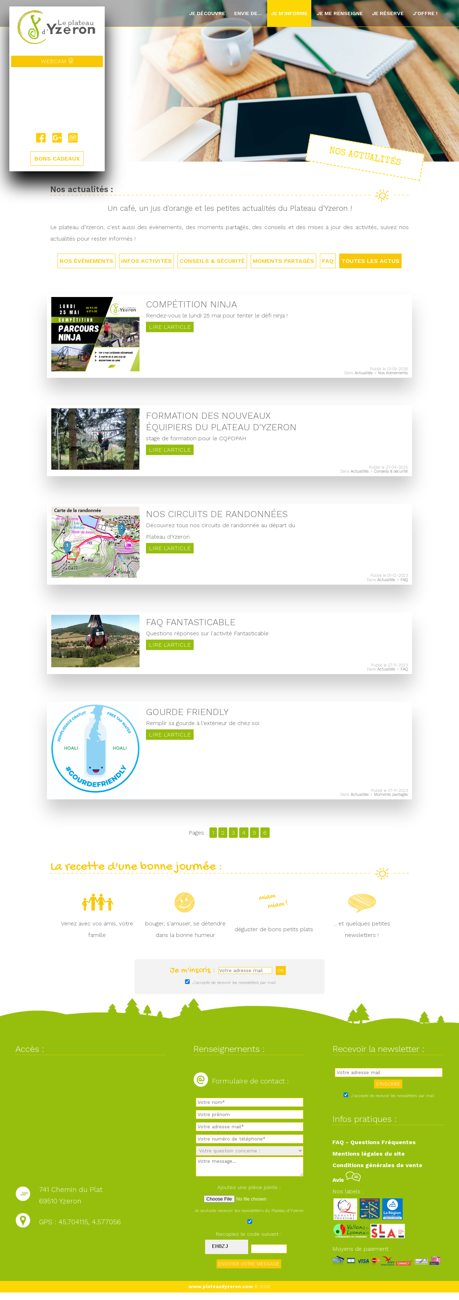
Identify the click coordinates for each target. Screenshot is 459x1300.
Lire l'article (170, 328)
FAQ (327, 260)
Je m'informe (289, 13)
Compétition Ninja (191, 305)
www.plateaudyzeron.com (221, 1294)
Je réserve (388, 13)
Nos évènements (86, 260)
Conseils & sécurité (212, 260)
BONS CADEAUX (57, 158)
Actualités (364, 374)
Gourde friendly (187, 717)
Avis (346, 1187)
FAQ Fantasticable (191, 627)
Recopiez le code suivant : (249, 1241)
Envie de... (248, 13)
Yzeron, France (57, 100)
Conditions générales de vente (377, 1172)
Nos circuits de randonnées (217, 517)
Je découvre (207, 13)
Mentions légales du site (368, 1160)
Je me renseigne (340, 13)
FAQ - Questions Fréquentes (374, 1149)
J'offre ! (425, 13)
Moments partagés (283, 260)
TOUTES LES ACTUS (370, 260)
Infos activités (146, 260)
